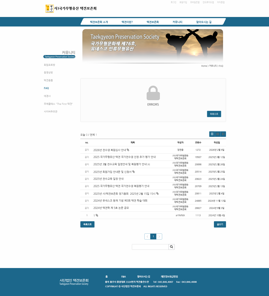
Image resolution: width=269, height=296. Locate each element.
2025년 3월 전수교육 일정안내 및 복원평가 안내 (120, 164)
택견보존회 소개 (99, 22)
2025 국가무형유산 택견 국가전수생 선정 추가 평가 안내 (124, 156)
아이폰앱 (221, 2)
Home (204, 66)
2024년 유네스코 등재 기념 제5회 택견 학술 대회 (120, 200)
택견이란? (127, 22)
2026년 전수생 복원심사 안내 (111, 149)
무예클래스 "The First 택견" (58, 103)
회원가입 (183, 2)
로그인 (173, 2)
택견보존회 (153, 22)
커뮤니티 (177, 22)
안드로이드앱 (208, 2)
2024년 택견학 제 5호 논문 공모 (111, 207)
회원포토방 (49, 64)
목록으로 (214, 114)
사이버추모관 (50, 111)
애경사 (47, 96)
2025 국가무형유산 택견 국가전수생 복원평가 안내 (121, 185)
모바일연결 (195, 2)
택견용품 (48, 80)
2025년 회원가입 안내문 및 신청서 (114, 171)
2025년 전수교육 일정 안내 (108, 178)
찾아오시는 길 (203, 22)
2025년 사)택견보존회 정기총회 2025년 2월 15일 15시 (126, 193)
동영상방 (48, 72)
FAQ (46, 88)
